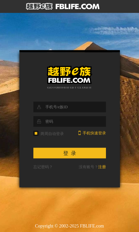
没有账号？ (92, 167)
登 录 (69, 153)
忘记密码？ (43, 167)
